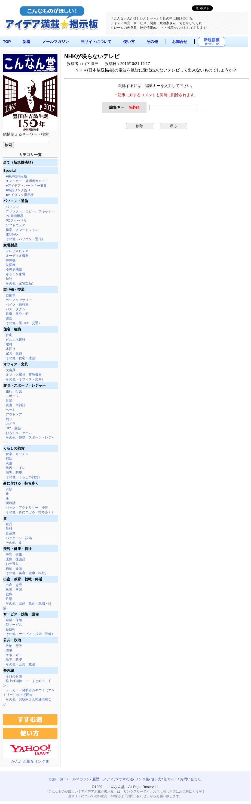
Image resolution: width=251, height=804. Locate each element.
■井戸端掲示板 (16, 176)
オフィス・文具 (15, 364)
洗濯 (9, 463)
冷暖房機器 (14, 269)
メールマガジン (55, 41)
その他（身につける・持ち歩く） (30, 512)
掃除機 (11, 260)
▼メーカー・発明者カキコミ (27, 181)
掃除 (9, 459)
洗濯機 (11, 265)
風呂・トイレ (15, 468)
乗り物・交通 (14, 289)
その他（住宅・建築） (22, 358)
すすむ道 (126, 779)
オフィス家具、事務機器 (24, 375)
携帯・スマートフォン (22, 230)
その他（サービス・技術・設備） (30, 634)
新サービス (14, 625)
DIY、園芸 (13, 428)
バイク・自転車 (17, 304)
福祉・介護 (14, 568)
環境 (9, 650)
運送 (9, 318)
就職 (9, 594)
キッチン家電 (15, 274)
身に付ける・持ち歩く (21, 483)
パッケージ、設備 (19, 538)
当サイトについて (96, 41)
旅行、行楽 (14, 391)
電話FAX (12, 234)
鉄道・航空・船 (17, 314)
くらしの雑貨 (14, 448)
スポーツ (12, 396)
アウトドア (14, 414)
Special (9, 170)
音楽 (9, 400)
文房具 (11, 370)
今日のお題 (14, 676)
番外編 (8, 670)
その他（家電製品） (20, 283)
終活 (9, 599)
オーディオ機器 (17, 256)
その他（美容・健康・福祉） (27, 573)
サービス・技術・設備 (21, 614)
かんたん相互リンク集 (30, 761)
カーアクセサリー (19, 300)
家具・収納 (14, 353)
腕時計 (11, 503)
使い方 (129, 41)
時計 (9, 279)
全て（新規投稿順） (19, 162)
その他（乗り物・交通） (24, 323)
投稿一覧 (56, 779)
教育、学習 (14, 590)
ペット (11, 410)
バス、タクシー (17, 309)
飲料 (9, 529)
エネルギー (14, 655)
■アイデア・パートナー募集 (26, 185)
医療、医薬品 (15, 559)
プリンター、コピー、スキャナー (30, 211)
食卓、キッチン (17, 454)
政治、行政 (14, 646)
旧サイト (171, 779)
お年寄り (12, 564)
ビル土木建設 (15, 340)
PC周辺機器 (14, 216)
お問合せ (179, 41)
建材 (9, 344)
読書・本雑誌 (15, 405)
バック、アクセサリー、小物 (27, 507)
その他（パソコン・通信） (25, 239)
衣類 (9, 489)
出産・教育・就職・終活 (22, 579)
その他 (152, 41)
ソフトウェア (15, 225)
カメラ (11, 424)
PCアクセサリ (16, 221)
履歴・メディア (104, 779)
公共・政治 (12, 640)
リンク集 (142, 779)
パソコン (12, 207)
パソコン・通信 (15, 201)
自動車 (11, 295)
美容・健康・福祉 (17, 549)
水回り (11, 349)
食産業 (11, 533)
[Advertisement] (107, 172)
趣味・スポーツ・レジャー (24, 385)
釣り (9, 419)
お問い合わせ (190, 779)
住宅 (9, 335)
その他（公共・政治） (22, 664)
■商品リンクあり (18, 190)
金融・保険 (14, 620)
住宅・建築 (12, 329)
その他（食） (15, 543)
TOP (7, 41)
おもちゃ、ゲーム (19, 433)
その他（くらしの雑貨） (24, 477)
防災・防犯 (14, 472)
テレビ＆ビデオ (17, 251)
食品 (9, 524)
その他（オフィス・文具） (25, 379)
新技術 (11, 629)
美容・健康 (14, 554)
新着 (26, 41)
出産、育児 (14, 585)
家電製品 (10, 245)
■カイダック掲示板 (20, 195)
